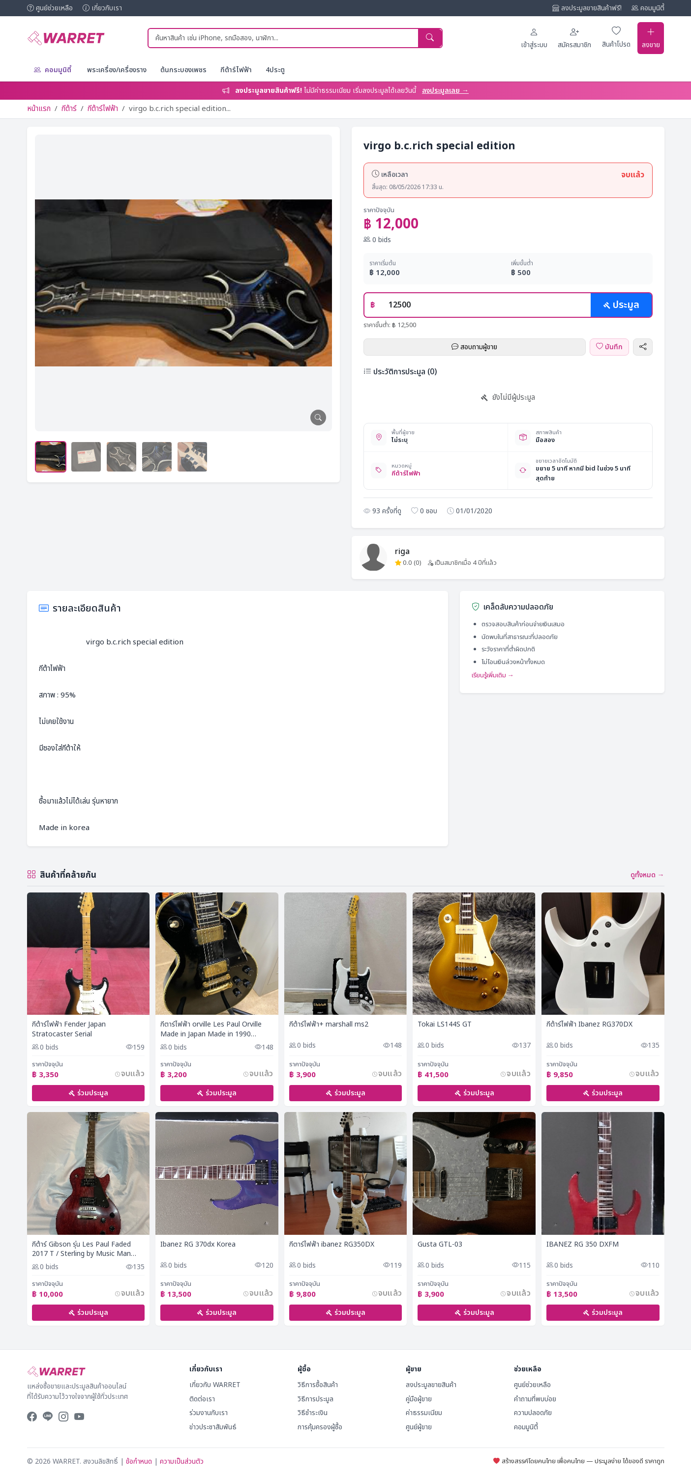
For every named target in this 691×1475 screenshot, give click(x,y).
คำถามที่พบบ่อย (535, 1399)
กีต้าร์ (69, 107)
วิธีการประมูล (315, 1399)
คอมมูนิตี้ (647, 8)
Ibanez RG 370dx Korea (198, 1244)
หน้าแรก (39, 107)
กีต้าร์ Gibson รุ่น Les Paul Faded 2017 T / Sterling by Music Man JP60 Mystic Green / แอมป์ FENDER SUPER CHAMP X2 (87, 1248)
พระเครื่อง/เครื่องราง (117, 68)
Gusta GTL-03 (440, 1244)
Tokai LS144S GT (445, 1024)
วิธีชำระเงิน (313, 1413)
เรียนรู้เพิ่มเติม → (493, 674)
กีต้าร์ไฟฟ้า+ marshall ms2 (328, 1024)
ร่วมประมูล (88, 1092)
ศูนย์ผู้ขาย (419, 1427)
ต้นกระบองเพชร (183, 68)
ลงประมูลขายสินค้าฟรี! (587, 8)
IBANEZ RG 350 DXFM (582, 1244)
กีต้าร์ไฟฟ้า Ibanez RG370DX (589, 1024)
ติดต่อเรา (202, 1399)
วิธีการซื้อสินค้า (318, 1385)
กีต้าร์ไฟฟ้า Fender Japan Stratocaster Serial (69, 1028)
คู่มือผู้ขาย (419, 1399)
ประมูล (621, 303)
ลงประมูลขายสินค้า (431, 1385)
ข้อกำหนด (139, 1461)
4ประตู (275, 68)
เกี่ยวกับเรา (102, 8)
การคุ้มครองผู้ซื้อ (320, 1427)
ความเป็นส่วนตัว (182, 1461)
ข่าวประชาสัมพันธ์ (213, 1427)
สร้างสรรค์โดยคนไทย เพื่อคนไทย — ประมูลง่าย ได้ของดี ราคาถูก (578, 1461)
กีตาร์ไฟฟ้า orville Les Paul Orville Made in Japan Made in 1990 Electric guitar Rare (211, 1028)
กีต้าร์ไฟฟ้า (236, 68)
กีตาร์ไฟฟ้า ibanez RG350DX (331, 1244)
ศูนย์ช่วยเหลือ (50, 8)
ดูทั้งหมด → (647, 874)
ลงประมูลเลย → (445, 89)
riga (402, 550)
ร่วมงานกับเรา (208, 1413)
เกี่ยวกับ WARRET (214, 1385)
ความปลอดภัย (533, 1413)
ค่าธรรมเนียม (424, 1413)
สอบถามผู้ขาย (474, 345)
